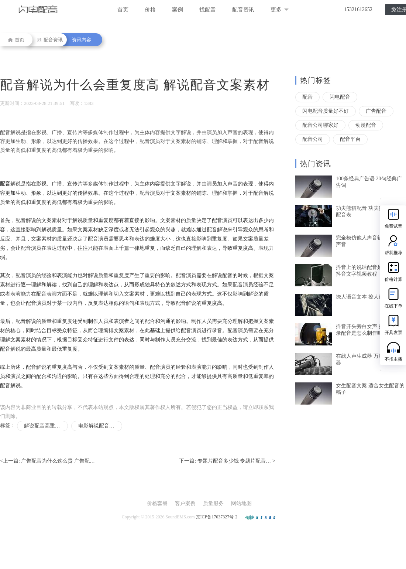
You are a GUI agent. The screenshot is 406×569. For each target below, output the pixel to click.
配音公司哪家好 (320, 125)
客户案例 (185, 503)
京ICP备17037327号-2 (217, 516)
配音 (307, 97)
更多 (280, 10)
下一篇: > (227, 461)
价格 (150, 10)
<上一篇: (47, 461)
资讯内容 (81, 39)
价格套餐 (157, 503)
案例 (177, 10)
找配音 (207, 10)
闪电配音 (340, 97)
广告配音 (376, 111)
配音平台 (350, 139)
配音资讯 (243, 10)
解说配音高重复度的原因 (46, 426)
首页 (122, 10)
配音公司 (312, 139)
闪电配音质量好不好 (325, 111)
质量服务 (213, 503)
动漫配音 (365, 125)
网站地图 (241, 503)
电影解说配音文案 (99, 426)
